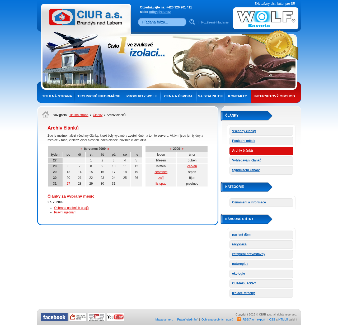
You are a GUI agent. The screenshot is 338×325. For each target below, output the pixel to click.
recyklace (239, 244)
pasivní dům (241, 234)
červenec (160, 172)
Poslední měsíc (243, 141)
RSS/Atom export (254, 319)
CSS (272, 319)
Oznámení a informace (249, 202)
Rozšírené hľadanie (214, 22)
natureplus (240, 264)
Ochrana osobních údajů (71, 208)
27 (68, 183)
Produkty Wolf (141, 96)
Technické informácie (98, 96)
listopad (161, 183)
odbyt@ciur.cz (160, 12)
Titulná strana (57, 96)
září (161, 178)
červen (192, 166)
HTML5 (283, 319)
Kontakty (237, 96)
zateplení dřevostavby (248, 254)
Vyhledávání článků (246, 160)
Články (97, 115)
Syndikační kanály (246, 170)
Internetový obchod (274, 96)
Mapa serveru (164, 319)
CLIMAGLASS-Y (244, 283)
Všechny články (244, 131)
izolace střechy (243, 293)
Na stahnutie (210, 96)
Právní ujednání (65, 212)
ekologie (238, 273)
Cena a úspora (178, 96)
